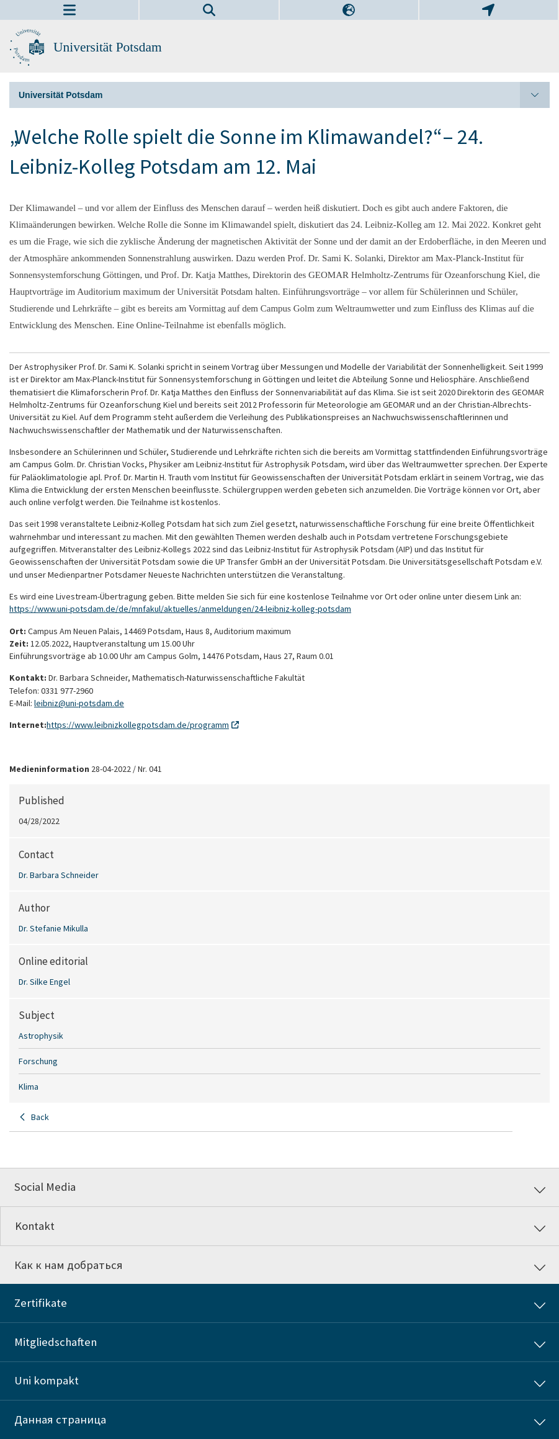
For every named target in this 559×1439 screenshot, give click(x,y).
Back (40, 1117)
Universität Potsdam (107, 47)
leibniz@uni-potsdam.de (79, 703)
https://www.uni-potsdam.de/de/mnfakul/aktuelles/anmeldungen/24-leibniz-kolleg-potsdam (180, 608)
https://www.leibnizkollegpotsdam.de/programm (138, 724)
